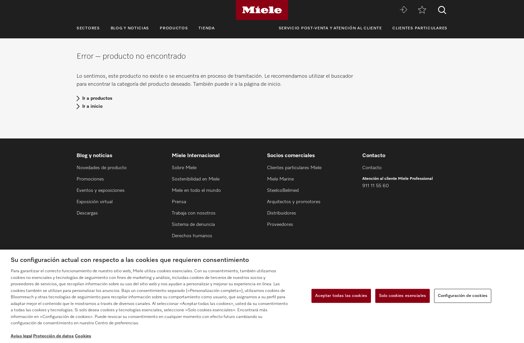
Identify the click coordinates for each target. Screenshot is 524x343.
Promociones (90, 179)
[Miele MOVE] (403, 10)
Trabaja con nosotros (194, 213)
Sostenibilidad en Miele (196, 179)
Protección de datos (53, 336)
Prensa (179, 202)
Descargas (87, 213)
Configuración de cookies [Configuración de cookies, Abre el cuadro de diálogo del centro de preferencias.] (463, 296)
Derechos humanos (192, 236)
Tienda (207, 28)
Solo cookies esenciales (402, 296)
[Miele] (262, 10)
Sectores (88, 28)
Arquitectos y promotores (293, 202)
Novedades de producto (102, 167)
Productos (174, 28)
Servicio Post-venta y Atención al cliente (330, 28)
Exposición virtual (95, 202)
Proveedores (280, 224)
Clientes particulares (419, 28)
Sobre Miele (184, 167)
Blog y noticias (130, 28)
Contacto (372, 167)
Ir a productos (97, 98)
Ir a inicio (92, 106)
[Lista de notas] (422, 10)
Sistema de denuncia (193, 224)
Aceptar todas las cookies (341, 296)
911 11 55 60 (375, 186)
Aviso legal (21, 336)
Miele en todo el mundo (196, 190)
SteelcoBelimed (283, 190)
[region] (262, 296)
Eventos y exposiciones (101, 190)
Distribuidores (281, 213)
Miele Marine (280, 179)
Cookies (83, 336)
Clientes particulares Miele (294, 167)
